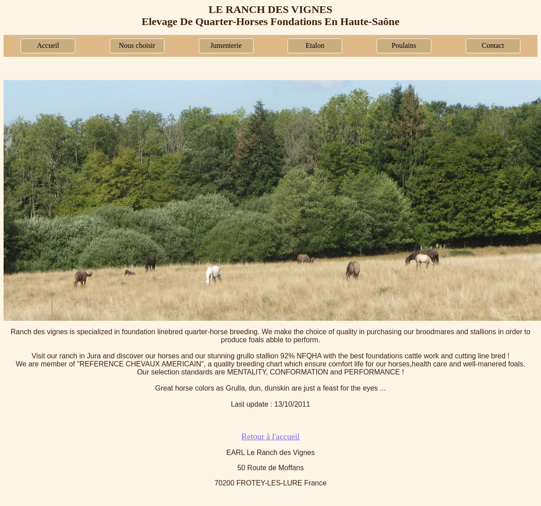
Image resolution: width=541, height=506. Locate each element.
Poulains (403, 45)
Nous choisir (137, 45)
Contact (493, 45)
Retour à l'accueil (270, 436)
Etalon (314, 45)
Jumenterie (226, 45)
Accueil (48, 45)
